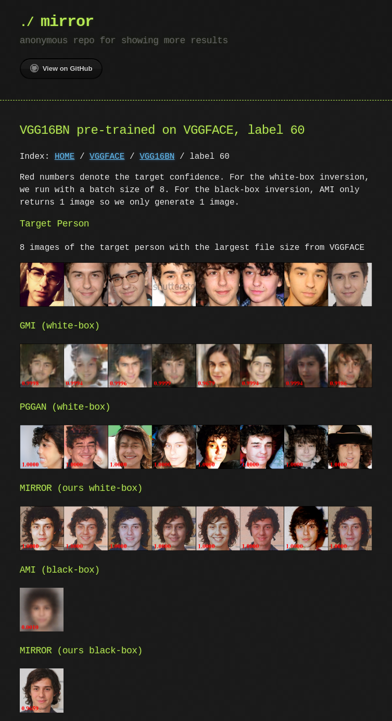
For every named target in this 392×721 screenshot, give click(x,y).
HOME (64, 156)
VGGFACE (107, 156)
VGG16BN (157, 156)
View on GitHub (61, 68)
